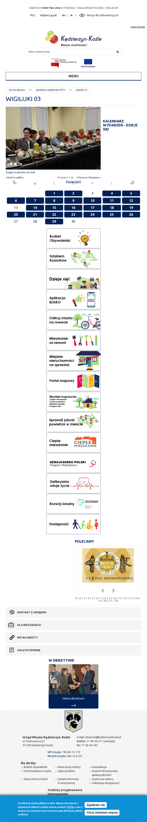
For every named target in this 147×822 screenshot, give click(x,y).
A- (72, 15)
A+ (64, 15)
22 (54, 214)
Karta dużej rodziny (69, 767)
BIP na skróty (27, 637)
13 (131, 598)
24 (92, 214)
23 (73, 214)
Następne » (95, 177)
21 (35, 214)
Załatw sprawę (28, 650)
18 (112, 207)
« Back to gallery (15, 177)
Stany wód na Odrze (36, 779)
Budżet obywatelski (35, 767)
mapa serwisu (138, 27)
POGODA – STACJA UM (105, 8)
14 (35, 207)
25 (112, 214)
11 (112, 200)
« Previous (81, 177)
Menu (73, 76)
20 (16, 214)
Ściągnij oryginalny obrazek (20, 172)
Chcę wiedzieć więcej (102, 812)
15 (54, 207)
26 (131, 214)
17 (92, 207)
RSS (32, 15)
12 (131, 200)
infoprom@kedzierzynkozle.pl (103, 737)
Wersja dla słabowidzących (103, 15)
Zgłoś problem (66, 771)
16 (73, 207)
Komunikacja (99, 767)
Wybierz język (48, 15)
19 (131, 207)
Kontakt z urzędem (31, 612)
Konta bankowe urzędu (37, 771)
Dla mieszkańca (29, 624)
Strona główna (17, 90)
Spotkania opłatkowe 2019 (50, 90)
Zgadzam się (96, 805)
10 (92, 200)
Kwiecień (73, 182)
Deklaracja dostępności (105, 783)
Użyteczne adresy (102, 779)
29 (54, 221)
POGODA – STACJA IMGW (78, 8)
